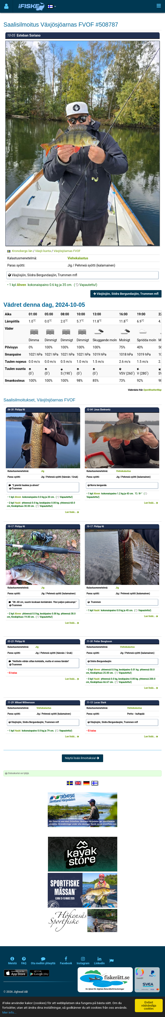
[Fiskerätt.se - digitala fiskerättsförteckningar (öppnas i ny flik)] (105, 979)
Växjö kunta (43, 251)
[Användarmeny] (6, 6)
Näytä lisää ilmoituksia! (82, 758)
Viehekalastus (77, 258)
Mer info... (9, 1012)
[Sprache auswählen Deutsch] (86, 783)
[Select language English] (78, 783)
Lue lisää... (72, 512)
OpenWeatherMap (152, 390)
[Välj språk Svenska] (70, 783)
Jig (42, 471)
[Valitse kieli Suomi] (95, 783)
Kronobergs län (22, 251)
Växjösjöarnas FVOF (67, 251)
